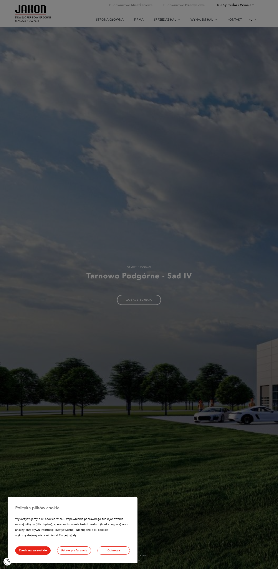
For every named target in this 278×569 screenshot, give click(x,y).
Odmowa (114, 550)
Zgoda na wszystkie (33, 550)
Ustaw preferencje (74, 550)
